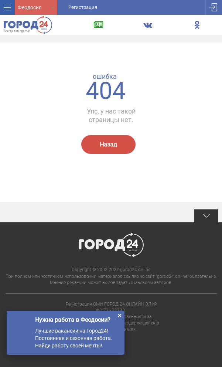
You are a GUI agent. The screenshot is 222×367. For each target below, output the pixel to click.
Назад (108, 144)
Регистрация (82, 7)
